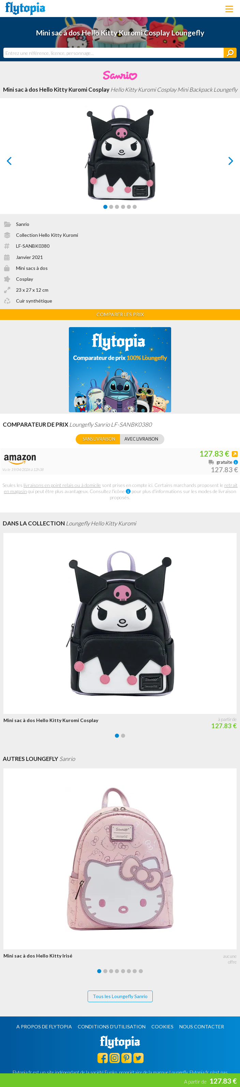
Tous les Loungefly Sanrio (120, 996)
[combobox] (113, 53)
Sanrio (22, 224)
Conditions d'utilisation (112, 1026)
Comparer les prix (120, 314)
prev (17, 162)
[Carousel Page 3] (117, 207)
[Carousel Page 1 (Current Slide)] (105, 207)
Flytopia (25, 8)
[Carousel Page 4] (123, 207)
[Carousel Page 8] (141, 971)
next (223, 162)
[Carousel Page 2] (111, 207)
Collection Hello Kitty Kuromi (47, 235)
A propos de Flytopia (44, 1026)
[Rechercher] (230, 53)
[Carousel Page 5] (129, 207)
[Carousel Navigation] (120, 161)
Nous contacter (201, 1026)
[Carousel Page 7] (135, 971)
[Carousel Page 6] (135, 207)
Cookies (162, 1026)
